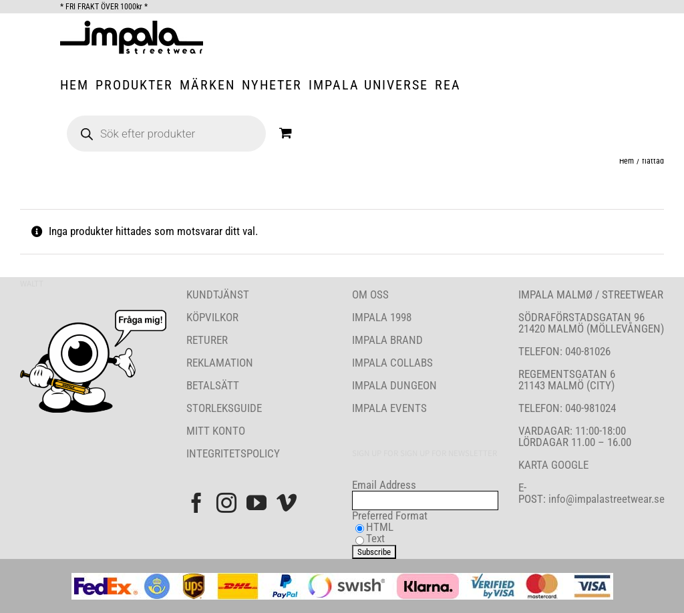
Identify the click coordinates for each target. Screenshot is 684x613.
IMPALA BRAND (387, 340)
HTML (379, 527)
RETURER (207, 340)
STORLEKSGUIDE (224, 408)
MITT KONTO (215, 430)
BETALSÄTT (212, 385)
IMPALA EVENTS (389, 408)
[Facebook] (196, 503)
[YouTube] (256, 503)
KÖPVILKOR (212, 317)
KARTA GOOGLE (553, 464)
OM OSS (370, 294)
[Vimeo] (287, 503)
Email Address (384, 484)
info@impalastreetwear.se (605, 498)
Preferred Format (390, 515)
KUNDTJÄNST (217, 294)
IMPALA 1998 (381, 317)
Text (375, 538)
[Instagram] (226, 503)
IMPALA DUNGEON (394, 385)
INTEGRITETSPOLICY (233, 453)
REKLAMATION (219, 362)
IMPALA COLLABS (392, 362)
